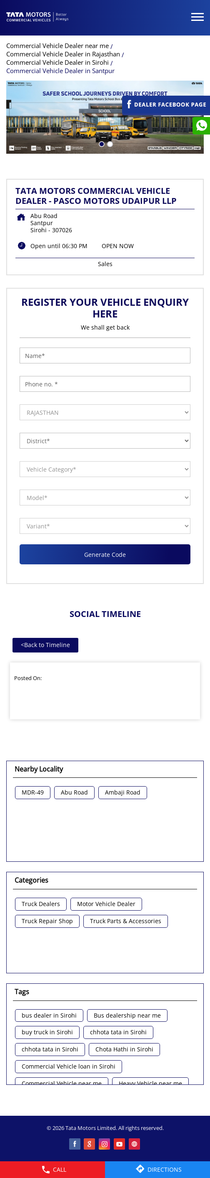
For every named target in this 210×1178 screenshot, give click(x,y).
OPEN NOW (118, 246)
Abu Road (74, 792)
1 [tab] (101, 143)
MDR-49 (33, 792)
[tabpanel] (105, 117)
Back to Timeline (45, 645)
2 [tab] (109, 143)
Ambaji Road (122, 792)
